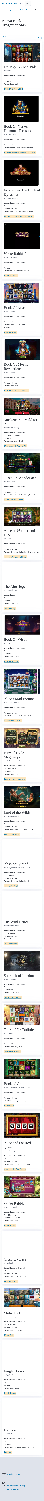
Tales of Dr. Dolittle (12, 1051)
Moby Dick (8, 1335)
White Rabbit (9, 1225)
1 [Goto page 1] (38, 38)
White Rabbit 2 (10, 275)
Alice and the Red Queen (15, 1169)
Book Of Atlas (10, 332)
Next (4, 36)
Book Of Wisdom (11, 661)
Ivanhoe (7, 1452)
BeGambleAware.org (16, 1485)
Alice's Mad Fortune (12, 720)
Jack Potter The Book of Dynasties (19, 216)
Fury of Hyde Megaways (14, 779)
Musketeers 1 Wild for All (15, 446)
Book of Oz (9, 1105)
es (27, 3)
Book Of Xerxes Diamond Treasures (19, 152)
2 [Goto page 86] (41, 38)
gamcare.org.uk (14, 1489)
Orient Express (10, 1281)
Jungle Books (10, 1393)
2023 (21, 3)
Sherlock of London (12, 997)
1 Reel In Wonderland (13, 500)
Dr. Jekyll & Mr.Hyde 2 (13, 89)
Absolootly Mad (11, 886)
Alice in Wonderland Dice (15, 557)
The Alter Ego (10, 608)
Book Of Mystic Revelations (16, 390)
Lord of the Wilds (11, 834)
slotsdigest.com (14, 1474)
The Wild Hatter (11, 943)
